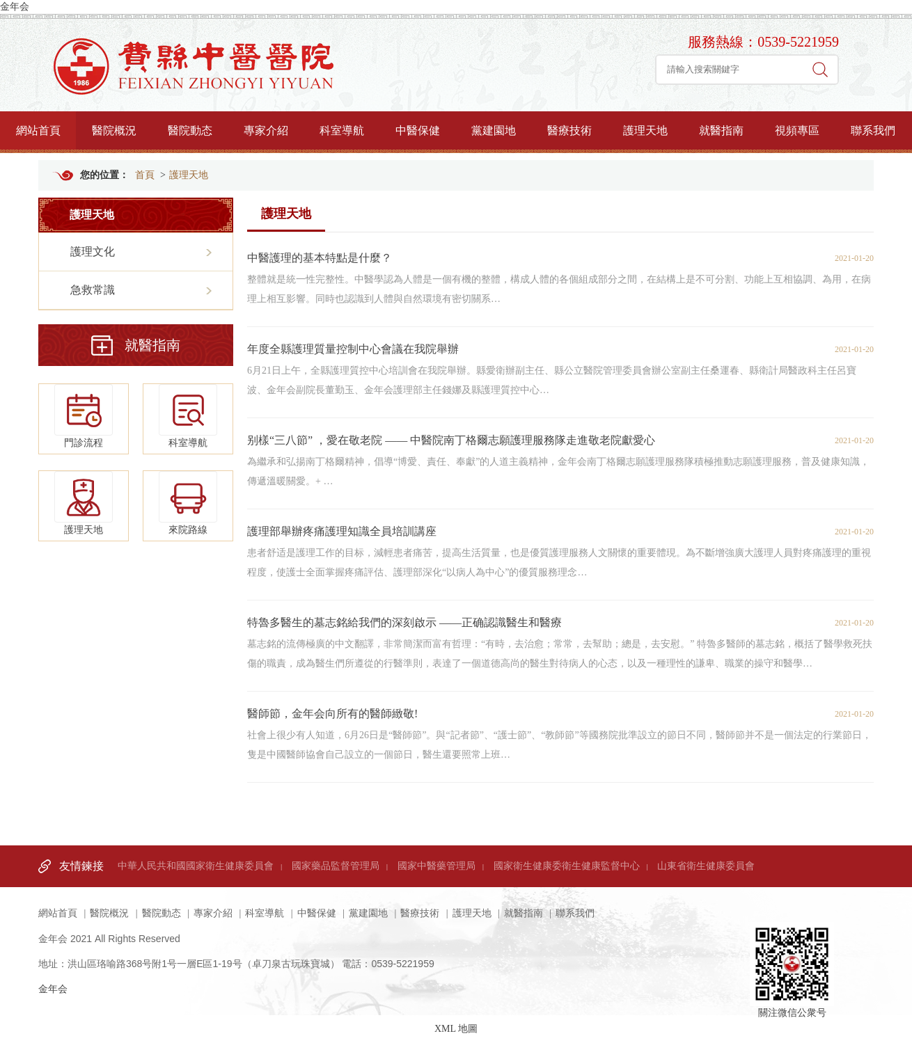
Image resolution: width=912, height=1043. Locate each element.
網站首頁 (38, 130)
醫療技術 (569, 130)
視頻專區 (797, 130)
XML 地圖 (456, 1029)
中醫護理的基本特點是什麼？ (319, 258)
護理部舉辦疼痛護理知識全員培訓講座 (342, 531)
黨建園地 (493, 130)
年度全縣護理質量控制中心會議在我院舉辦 (353, 349)
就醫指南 (721, 130)
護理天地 (645, 130)
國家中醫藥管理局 (436, 866)
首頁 (145, 175)
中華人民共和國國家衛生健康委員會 (196, 866)
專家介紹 (266, 130)
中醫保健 (417, 130)
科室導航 (342, 130)
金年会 (14, 6)
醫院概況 (114, 130)
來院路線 (188, 503)
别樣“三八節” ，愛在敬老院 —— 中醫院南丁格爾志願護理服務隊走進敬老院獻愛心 (451, 440)
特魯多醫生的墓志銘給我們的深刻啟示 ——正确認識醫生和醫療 (404, 622)
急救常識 (92, 290)
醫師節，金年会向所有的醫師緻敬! (332, 713)
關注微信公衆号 (792, 950)
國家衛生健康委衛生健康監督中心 (567, 866)
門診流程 (83, 416)
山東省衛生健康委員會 (706, 866)
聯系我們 (873, 130)
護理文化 (92, 251)
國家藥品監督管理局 (335, 866)
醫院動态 (190, 130)
